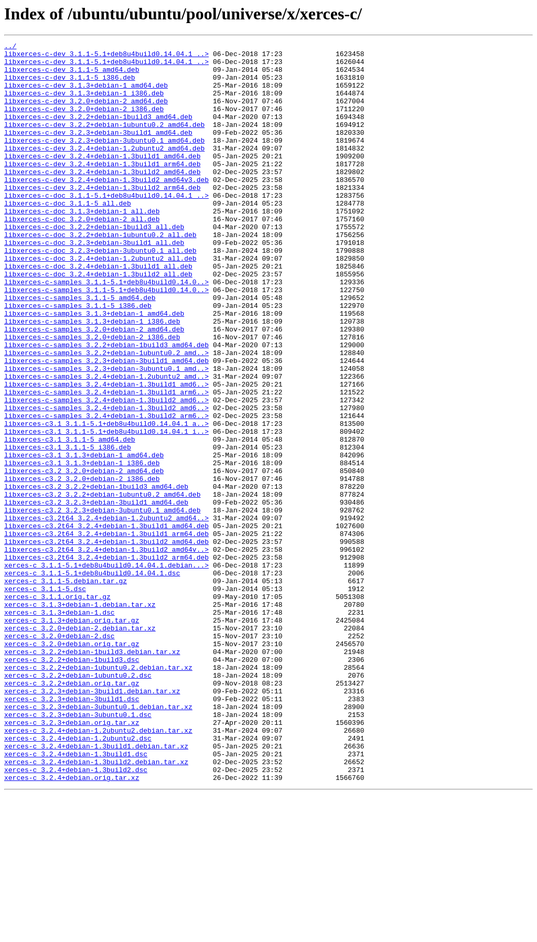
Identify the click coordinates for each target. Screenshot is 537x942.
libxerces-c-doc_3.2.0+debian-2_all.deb (81, 255)
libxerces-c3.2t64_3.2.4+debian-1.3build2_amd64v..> (106, 651)
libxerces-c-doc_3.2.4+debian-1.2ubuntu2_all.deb (100, 302)
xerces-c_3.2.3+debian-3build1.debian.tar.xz (92, 821)
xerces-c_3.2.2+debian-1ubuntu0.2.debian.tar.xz (98, 793)
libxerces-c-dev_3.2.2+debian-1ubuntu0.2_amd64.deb (104, 141)
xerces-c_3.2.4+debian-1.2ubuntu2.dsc (78, 878)
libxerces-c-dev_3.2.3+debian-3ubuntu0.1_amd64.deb (104, 160)
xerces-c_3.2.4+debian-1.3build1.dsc (75, 897)
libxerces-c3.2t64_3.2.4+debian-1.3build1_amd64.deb (106, 623)
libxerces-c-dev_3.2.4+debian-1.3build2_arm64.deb (102, 217)
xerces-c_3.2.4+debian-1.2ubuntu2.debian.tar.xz (98, 868)
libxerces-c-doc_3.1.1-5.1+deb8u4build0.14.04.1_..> (106, 226)
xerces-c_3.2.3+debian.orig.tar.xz (71, 859)
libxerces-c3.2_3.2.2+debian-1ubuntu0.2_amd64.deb (102, 585)
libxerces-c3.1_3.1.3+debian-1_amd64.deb (84, 538)
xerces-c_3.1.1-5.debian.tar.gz (65, 689)
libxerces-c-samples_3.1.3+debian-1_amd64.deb (94, 368)
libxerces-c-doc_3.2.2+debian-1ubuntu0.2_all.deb (100, 274)
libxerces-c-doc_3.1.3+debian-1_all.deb (81, 245)
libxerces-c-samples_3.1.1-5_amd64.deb (80, 349)
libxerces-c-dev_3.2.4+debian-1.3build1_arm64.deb (102, 189)
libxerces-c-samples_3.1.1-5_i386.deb (78, 358)
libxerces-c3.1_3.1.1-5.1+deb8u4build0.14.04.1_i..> (106, 510)
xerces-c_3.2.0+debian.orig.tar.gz (71, 764)
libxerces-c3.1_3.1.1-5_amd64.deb (69, 519)
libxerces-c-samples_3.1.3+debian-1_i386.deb (92, 377)
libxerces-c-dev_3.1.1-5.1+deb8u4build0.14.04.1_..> (106, 56)
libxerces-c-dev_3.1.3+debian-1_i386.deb (84, 104)
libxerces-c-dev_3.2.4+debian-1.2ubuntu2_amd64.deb (104, 170)
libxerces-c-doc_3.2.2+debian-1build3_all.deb (94, 264)
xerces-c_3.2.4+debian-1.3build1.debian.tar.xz (96, 887)
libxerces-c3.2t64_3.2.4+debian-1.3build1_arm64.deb (106, 632)
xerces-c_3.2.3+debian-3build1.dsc (71, 831)
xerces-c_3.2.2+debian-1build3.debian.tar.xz (92, 774)
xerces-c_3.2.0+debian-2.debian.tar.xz (80, 746)
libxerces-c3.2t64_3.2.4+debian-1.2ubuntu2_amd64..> (106, 613)
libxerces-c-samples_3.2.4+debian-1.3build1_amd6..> (106, 453)
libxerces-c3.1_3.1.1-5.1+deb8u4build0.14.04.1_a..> (106, 500)
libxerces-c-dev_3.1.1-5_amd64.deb (71, 75)
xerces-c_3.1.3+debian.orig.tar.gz (71, 736)
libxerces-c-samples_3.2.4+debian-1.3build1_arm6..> (106, 462)
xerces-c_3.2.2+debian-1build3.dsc (71, 783)
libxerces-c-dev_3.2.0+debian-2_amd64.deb (86, 113)
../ (10, 47)
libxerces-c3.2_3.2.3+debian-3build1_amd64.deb (96, 595)
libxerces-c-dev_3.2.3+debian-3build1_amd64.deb (98, 151)
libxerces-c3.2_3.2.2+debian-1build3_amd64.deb (96, 576)
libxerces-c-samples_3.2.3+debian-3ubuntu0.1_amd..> (106, 434)
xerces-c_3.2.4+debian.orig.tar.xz (71, 925)
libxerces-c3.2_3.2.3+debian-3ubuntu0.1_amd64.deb (102, 604)
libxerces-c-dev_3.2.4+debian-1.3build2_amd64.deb (102, 198)
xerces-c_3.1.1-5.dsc (45, 698)
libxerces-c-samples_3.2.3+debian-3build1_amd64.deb (106, 425)
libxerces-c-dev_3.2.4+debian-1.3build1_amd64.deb (102, 179)
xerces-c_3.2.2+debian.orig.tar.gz (71, 812)
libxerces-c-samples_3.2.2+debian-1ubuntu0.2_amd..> (106, 415)
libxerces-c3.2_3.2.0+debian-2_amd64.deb (84, 557)
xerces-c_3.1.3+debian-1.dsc (59, 727)
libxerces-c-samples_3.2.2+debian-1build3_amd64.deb (106, 406)
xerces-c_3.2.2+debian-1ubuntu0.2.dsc (78, 802)
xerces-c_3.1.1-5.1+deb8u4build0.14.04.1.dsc (92, 679)
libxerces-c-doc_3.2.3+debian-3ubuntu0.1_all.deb (100, 292)
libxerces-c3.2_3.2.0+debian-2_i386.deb (81, 566)
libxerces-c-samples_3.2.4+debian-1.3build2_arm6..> (106, 491)
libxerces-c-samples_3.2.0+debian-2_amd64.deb (94, 387)
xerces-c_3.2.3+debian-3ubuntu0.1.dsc (78, 849)
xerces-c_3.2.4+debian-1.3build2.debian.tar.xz (96, 906)
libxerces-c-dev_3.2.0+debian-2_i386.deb (84, 122)
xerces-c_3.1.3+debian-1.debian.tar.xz (80, 717)
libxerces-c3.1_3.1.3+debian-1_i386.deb (81, 547)
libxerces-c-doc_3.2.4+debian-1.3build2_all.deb (98, 321)
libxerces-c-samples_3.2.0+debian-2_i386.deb (92, 396)
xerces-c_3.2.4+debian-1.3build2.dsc (75, 915)
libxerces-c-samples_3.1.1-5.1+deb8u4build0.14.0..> (106, 330)
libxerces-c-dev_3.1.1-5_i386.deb (69, 85)
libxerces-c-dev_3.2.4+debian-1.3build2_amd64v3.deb (106, 207)
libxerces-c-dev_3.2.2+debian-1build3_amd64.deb (98, 132)
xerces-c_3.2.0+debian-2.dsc (59, 755)
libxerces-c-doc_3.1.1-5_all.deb (67, 236)
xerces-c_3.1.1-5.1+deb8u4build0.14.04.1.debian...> (106, 670)
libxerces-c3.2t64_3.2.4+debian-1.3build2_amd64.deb (106, 642)
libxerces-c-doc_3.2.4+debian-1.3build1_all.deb (98, 311)
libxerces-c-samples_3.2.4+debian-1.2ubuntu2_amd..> (106, 443)
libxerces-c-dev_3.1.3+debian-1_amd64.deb (86, 94)
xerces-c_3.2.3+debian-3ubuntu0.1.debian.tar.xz (98, 840)
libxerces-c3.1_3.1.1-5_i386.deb (67, 528)
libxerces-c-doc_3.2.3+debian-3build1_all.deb (94, 283)
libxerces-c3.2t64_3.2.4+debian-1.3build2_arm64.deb (106, 661)
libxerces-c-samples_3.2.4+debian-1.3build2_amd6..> (106, 472)
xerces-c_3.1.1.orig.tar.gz (57, 708)
